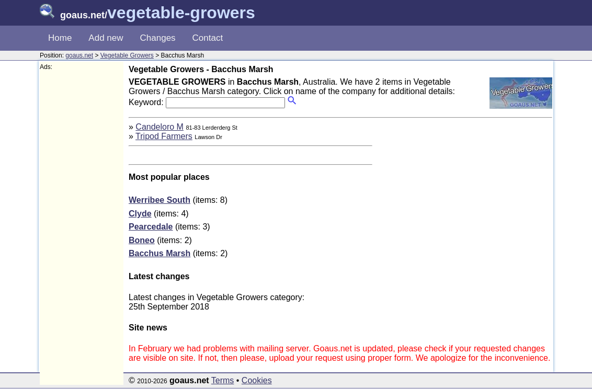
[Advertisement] (81, 228)
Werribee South (159, 200)
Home (60, 38)
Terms (222, 380)
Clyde (140, 213)
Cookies (257, 380)
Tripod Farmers (163, 136)
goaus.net (79, 55)
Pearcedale (151, 226)
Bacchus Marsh (159, 253)
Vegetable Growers (127, 55)
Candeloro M (159, 126)
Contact (207, 38)
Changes (158, 38)
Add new (105, 38)
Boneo (142, 240)
